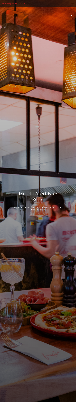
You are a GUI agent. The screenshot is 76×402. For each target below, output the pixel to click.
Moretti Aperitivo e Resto (13, 3)
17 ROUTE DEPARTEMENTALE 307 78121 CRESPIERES (46, 208)
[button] (72, 3)
